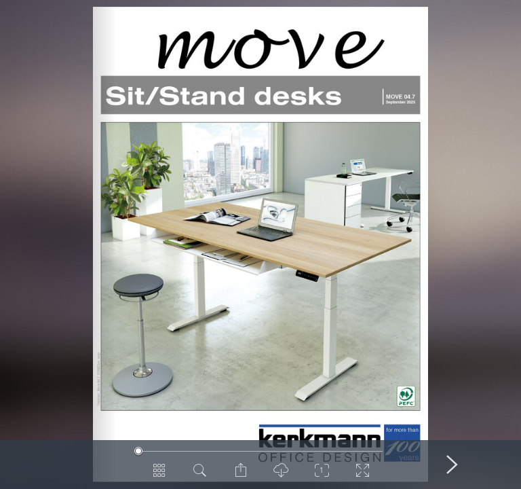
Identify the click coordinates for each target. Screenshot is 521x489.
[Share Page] (240, 475)
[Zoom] (321, 475)
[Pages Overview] (158, 475)
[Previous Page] (69, 464)
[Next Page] (452, 464)
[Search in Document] (199, 475)
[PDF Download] (280, 475)
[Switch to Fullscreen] (362, 475)
